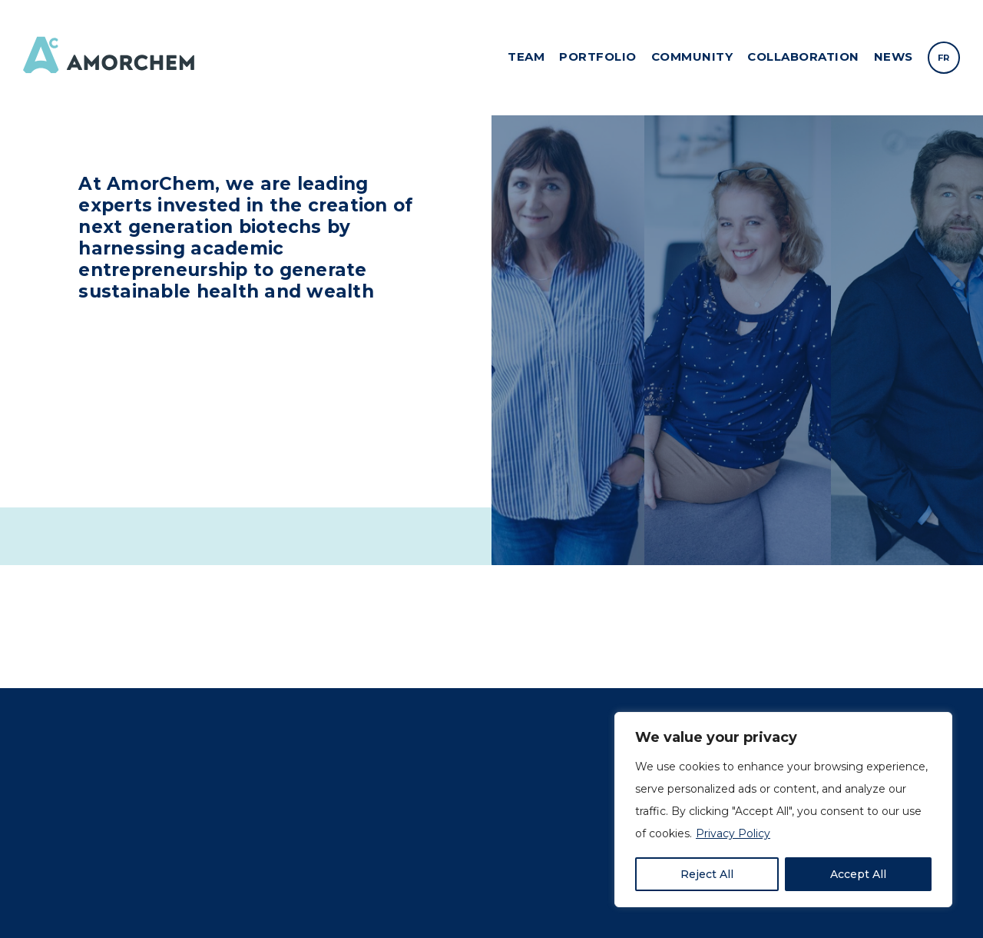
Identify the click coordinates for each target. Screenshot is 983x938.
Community (692, 56)
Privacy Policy (733, 833)
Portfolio (598, 56)
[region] (783, 809)
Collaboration (803, 56)
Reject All (706, 874)
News (893, 56)
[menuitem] (944, 58)
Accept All (858, 874)
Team (526, 56)
